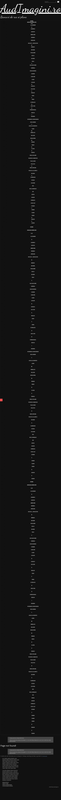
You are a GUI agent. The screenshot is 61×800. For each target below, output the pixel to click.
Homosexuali (33, 109)
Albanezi (33, 28)
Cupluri (33, 82)
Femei (33, 99)
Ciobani (33, 73)
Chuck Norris (33, 70)
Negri (33, 144)
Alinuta (33, 31)
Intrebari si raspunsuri (33, 119)
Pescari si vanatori (33, 158)
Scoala (33, 180)
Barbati (33, 46)
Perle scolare (33, 155)
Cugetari (33, 76)
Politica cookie (5, 783)
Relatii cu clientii (33, 170)
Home (31, 21)
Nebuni (33, 142)
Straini (33, 205)
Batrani (33, 49)
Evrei (33, 95)
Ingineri (33, 116)
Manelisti (33, 132)
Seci (33, 185)
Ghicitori (33, 105)
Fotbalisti (33, 102)
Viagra (33, 222)
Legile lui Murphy (33, 125)
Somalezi (33, 200)
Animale (33, 37)
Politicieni (33, 161)
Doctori (33, 88)
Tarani (33, 209)
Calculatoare (33, 65)
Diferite (33, 86)
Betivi (33, 55)
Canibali (33, 67)
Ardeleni (33, 40)
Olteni (33, 148)
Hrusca (33, 112)
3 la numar (33, 25)
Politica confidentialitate (7, 784)
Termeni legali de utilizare (7, 785)
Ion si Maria (33, 122)
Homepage (44, 756)
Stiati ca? (33, 203)
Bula (33, 61)
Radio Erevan (33, 167)
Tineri (33, 215)
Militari (33, 135)
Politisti (33, 163)
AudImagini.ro (31, 8)
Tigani (33, 212)
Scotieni (33, 182)
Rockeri (33, 173)
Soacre (33, 197)
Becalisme (33, 52)
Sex (33, 191)
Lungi (33, 128)
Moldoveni (33, 138)
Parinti (33, 152)
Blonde (33, 58)
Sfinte (33, 194)
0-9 (32, 23)
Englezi (33, 92)
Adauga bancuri (31, 22)
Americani (33, 34)
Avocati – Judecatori (33, 43)
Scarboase (33, 177)
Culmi (33, 79)
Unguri (33, 219)
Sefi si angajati (33, 188)
